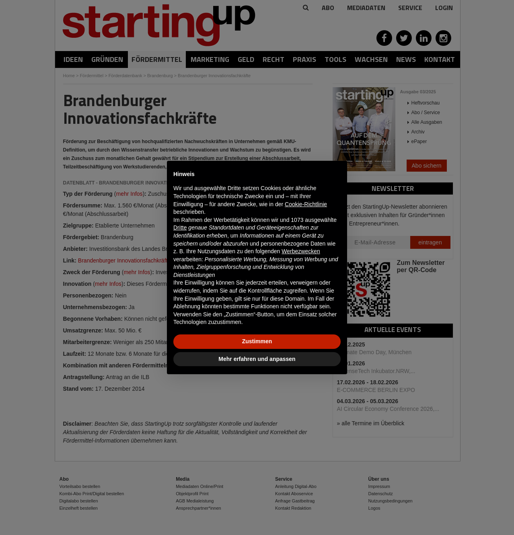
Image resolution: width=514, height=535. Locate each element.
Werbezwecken (301, 251)
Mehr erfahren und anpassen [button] (256, 359)
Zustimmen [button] (257, 341)
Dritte (180, 227)
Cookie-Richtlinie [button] (306, 204)
